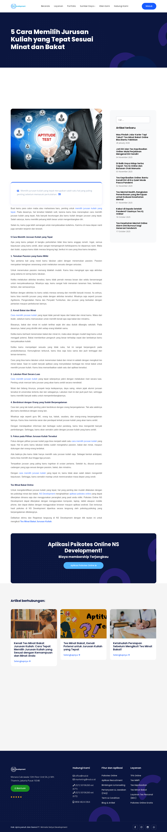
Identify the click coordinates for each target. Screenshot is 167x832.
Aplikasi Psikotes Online (84, 565)
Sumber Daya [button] (87, 6)
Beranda (45, 6)
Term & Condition (111, 797)
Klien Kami (104, 6)
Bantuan (20, 787)
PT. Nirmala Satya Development (52, 826)
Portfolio (71, 6)
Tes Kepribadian (138, 784)
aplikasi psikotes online (80, 494)
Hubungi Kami (121, 6)
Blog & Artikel (108, 802)
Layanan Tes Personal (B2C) (141, 796)
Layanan (58, 6)
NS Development (47, 494)
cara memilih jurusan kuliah (84, 441)
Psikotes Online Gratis (141, 802)
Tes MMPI (135, 779)
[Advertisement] (83, 87)
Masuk (149, 6)
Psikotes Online (109, 775)
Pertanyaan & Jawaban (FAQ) (114, 791)
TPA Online (135, 775)
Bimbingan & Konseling (113, 784)
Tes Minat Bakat (138, 789)
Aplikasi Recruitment (112, 779)
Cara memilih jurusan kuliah (24, 315)
